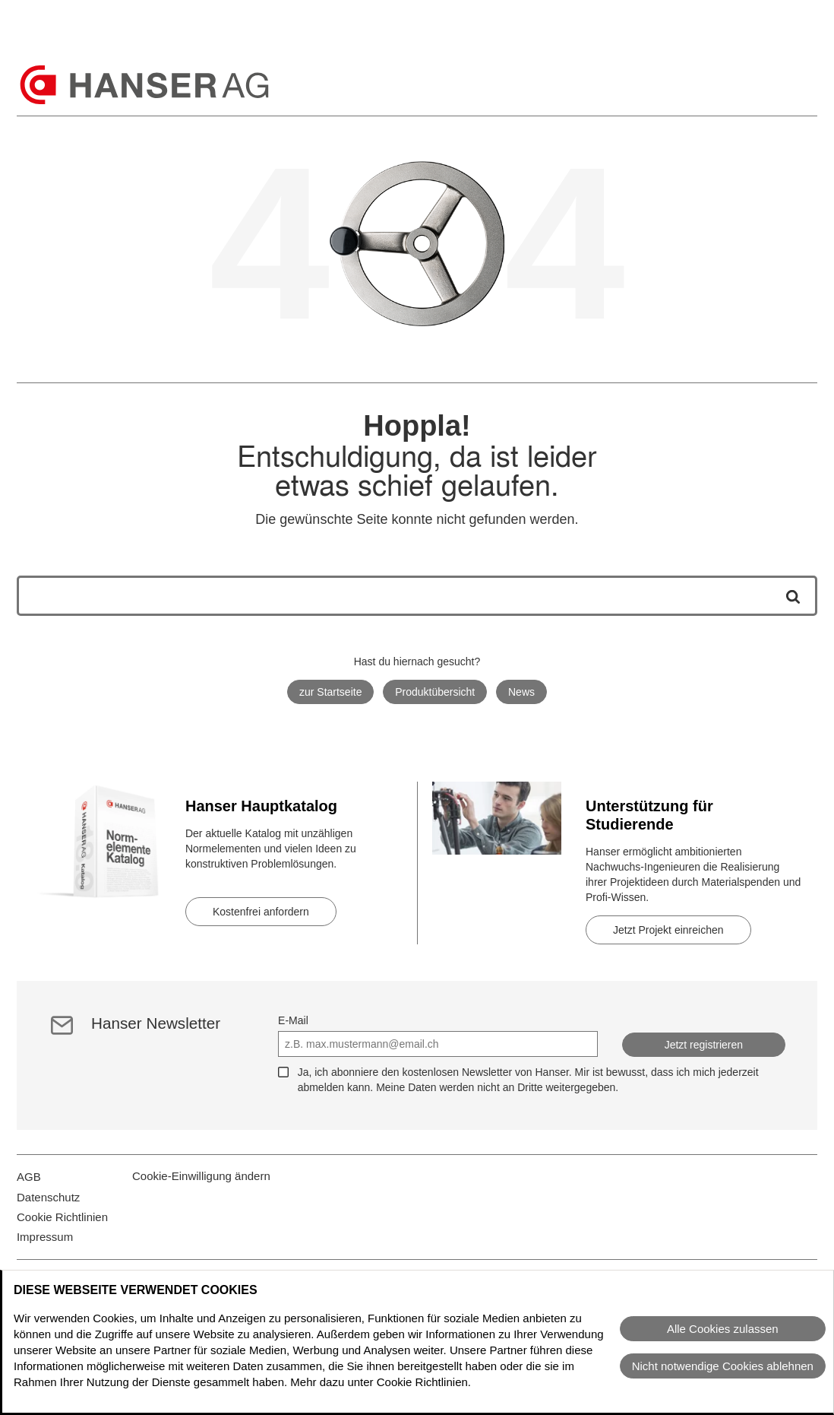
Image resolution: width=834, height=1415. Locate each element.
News (521, 692)
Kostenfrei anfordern (261, 912)
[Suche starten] (787, 596)
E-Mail (293, 1020)
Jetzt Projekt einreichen (668, 930)
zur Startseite (330, 692)
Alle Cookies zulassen (723, 1328)
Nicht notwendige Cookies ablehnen (722, 1365)
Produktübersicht (435, 692)
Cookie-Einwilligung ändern (201, 1185)
